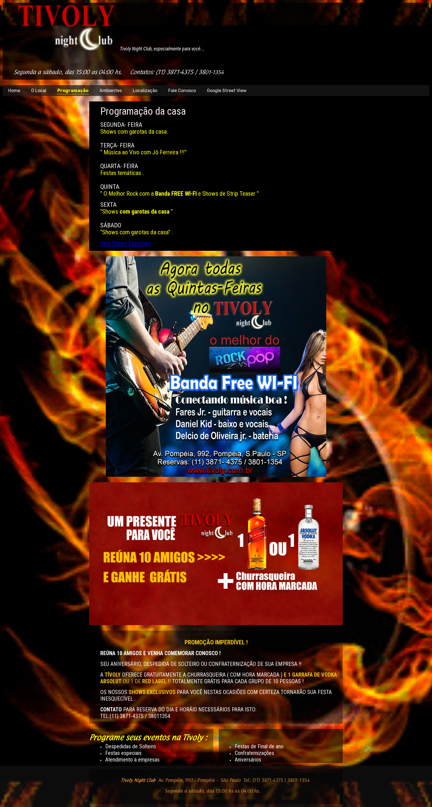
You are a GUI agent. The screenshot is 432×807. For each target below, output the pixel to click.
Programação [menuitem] (72, 90)
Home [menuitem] (14, 90)
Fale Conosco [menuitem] (182, 90)
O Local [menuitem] (38, 90)
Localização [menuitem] (145, 90)
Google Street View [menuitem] (227, 90)
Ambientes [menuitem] (110, 90)
